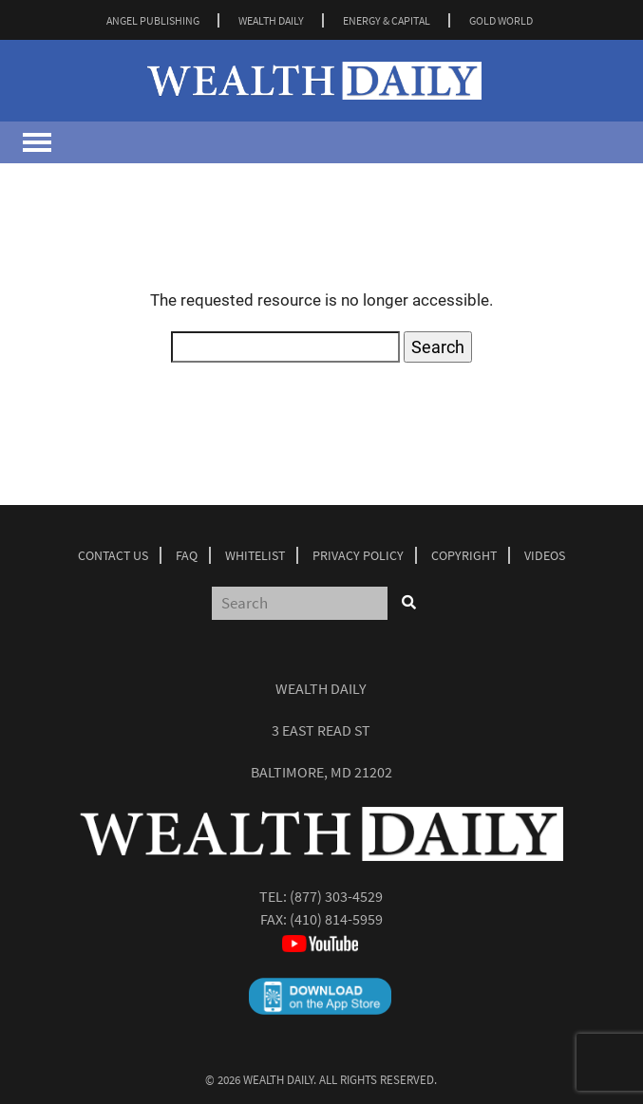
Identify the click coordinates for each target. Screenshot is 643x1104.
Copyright (464, 555)
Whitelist (255, 555)
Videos (544, 555)
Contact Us (113, 555)
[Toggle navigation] (37, 142)
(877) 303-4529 (336, 896)
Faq (187, 555)
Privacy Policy (358, 555)
